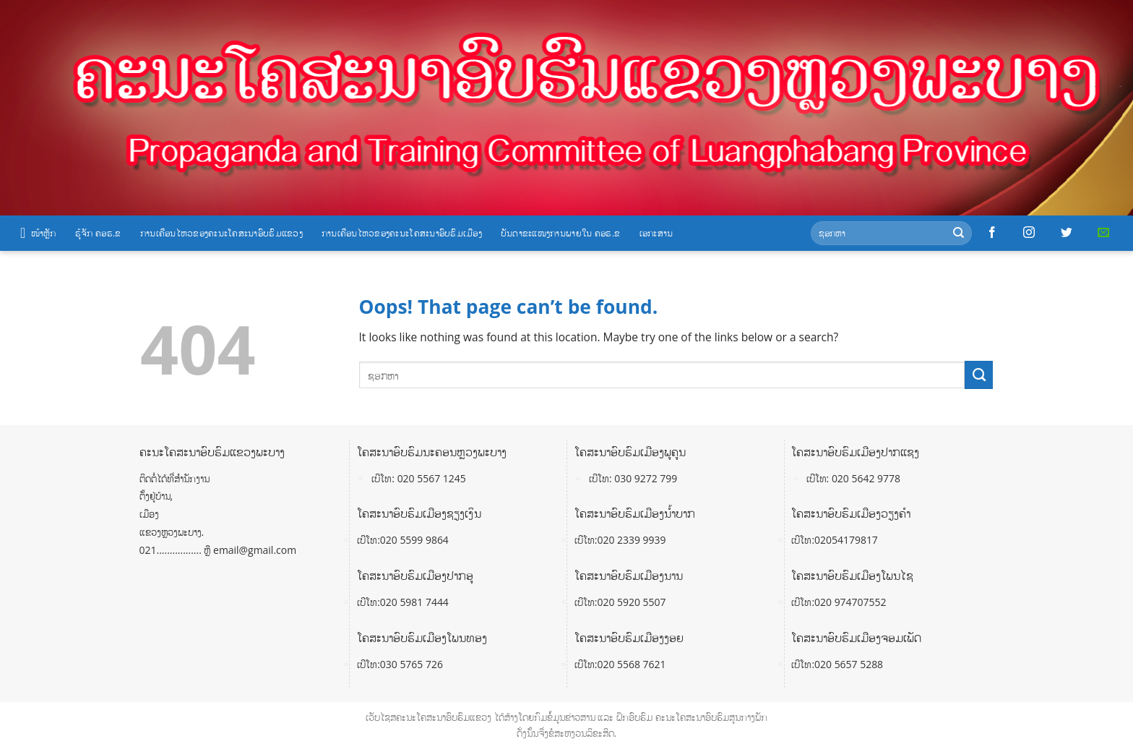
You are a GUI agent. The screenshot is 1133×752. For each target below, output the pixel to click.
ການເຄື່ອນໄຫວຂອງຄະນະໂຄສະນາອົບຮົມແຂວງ (221, 232)
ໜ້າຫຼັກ (38, 233)
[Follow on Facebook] (992, 233)
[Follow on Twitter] (1066, 233)
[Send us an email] (1103, 233)
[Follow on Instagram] (1029, 233)
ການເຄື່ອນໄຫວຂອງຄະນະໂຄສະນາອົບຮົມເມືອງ (402, 232)
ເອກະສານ (656, 232)
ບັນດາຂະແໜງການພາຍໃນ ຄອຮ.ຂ (561, 232)
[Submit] (958, 233)
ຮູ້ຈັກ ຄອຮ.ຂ (98, 232)
